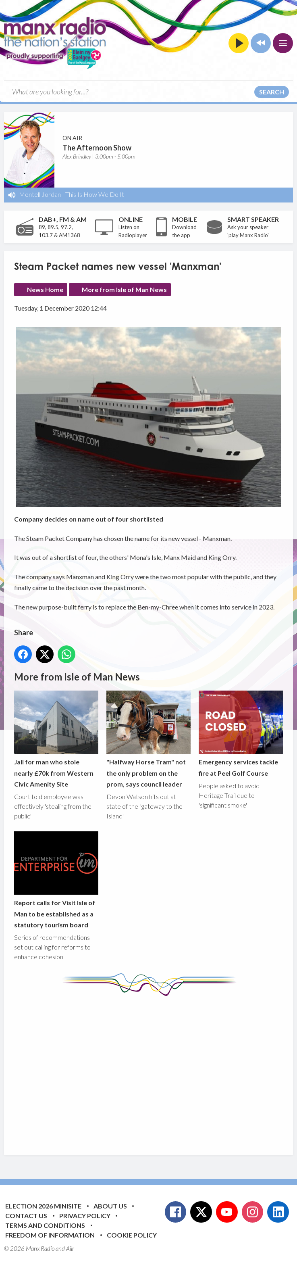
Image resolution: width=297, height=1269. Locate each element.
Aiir (70, 1248)
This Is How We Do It (94, 194)
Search (271, 92)
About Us (110, 1206)
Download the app (184, 231)
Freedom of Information (50, 1235)
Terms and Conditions (45, 1225)
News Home (45, 289)
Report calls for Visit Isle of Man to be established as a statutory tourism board (56, 880)
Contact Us (26, 1215)
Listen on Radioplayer (132, 231)
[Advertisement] (155, 1069)
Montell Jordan (40, 194)
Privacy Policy (84, 1215)
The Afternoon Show (96, 147)
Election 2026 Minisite (43, 1206)
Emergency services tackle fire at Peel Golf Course (241, 734)
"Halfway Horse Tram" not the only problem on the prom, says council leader (148, 739)
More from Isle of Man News (124, 289)
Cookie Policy (132, 1235)
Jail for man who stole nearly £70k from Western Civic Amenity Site (56, 739)
